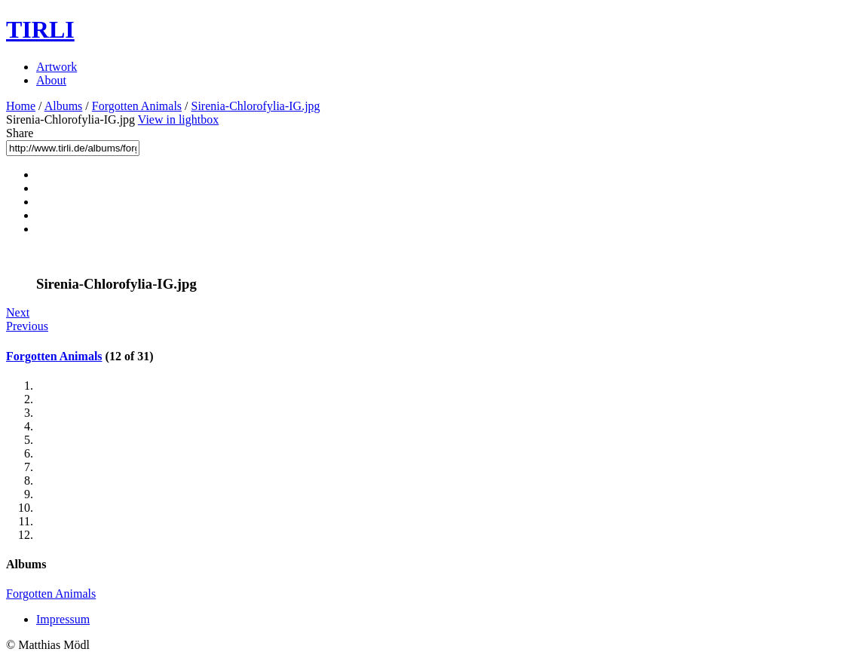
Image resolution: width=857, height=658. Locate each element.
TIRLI (40, 29)
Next (17, 312)
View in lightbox (178, 119)
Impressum (63, 619)
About (51, 80)
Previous (27, 326)
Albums (63, 105)
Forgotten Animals (137, 105)
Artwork (56, 66)
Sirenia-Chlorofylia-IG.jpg (255, 105)
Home (20, 105)
